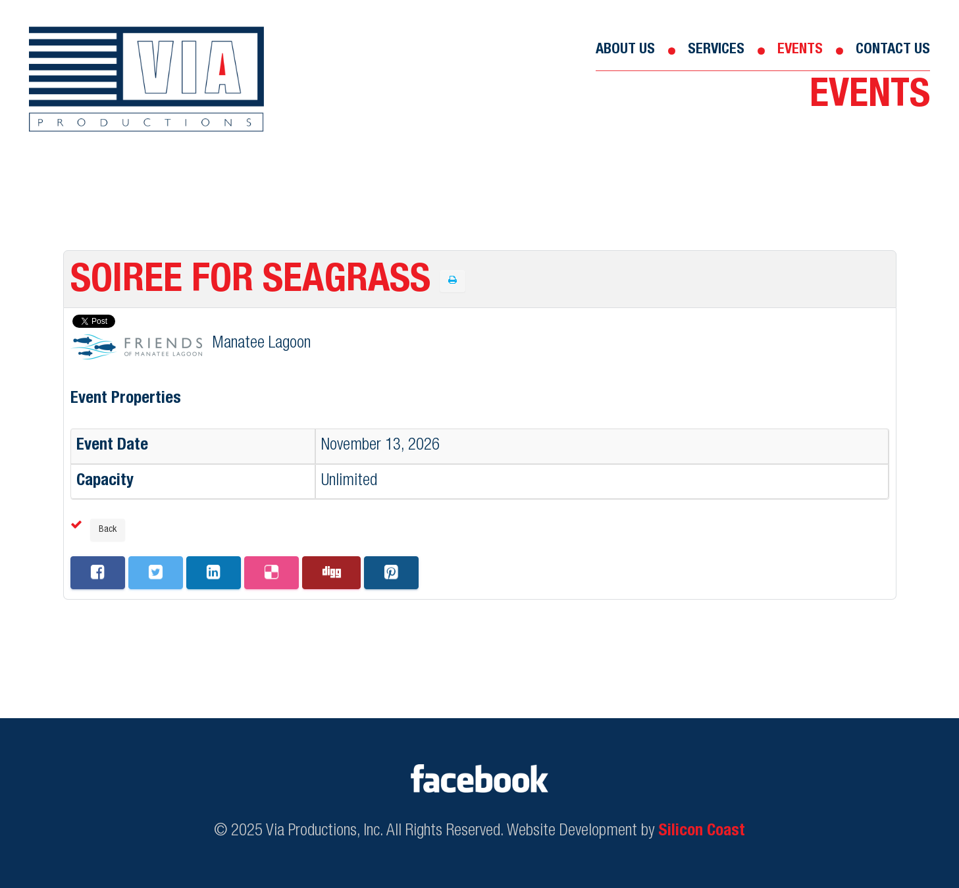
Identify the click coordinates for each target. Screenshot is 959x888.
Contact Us (893, 50)
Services (716, 50)
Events (800, 50)
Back (108, 530)
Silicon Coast (701, 831)
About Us (625, 50)
